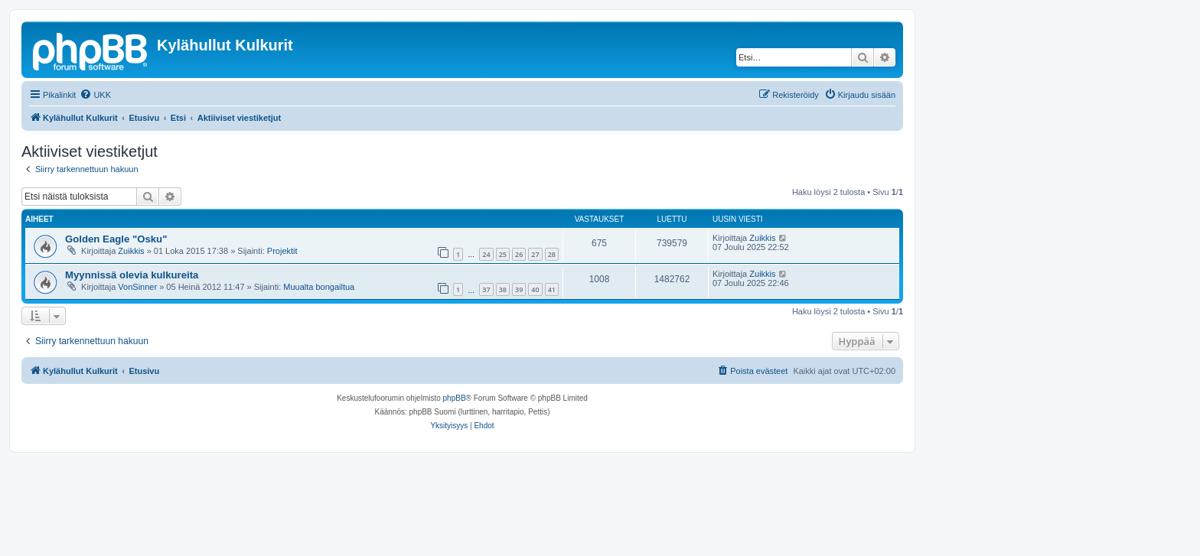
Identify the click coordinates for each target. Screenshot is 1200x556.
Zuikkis (131, 250)
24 (486, 254)
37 (486, 289)
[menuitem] (95, 95)
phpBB (454, 398)
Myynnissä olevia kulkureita (131, 275)
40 (535, 289)
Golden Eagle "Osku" (116, 239)
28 (552, 254)
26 (519, 254)
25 (503, 254)
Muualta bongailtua (318, 286)
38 (503, 289)
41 (552, 289)
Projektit (282, 250)
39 (519, 289)
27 (535, 254)
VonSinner (137, 286)
